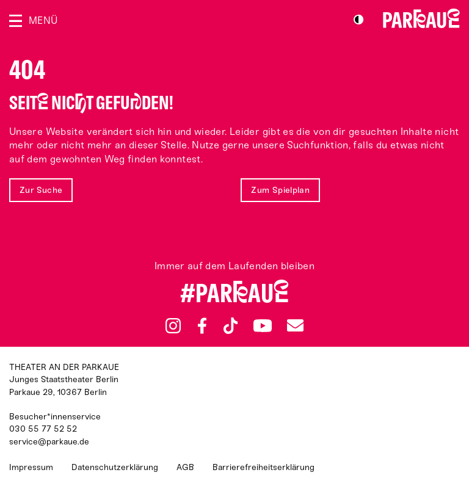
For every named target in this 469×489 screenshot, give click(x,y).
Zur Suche (41, 190)
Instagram (173, 325)
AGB (185, 467)
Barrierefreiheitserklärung (263, 467)
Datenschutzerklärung (114, 467)
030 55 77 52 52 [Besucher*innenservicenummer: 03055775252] (43, 429)
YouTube (262, 325)
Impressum (31, 467)
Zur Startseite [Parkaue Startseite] (421, 18)
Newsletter (295, 325)
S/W (358, 19)
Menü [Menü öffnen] (43, 20)
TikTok (230, 326)
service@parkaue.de (49, 441)
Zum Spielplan (280, 190)
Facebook (202, 326)
